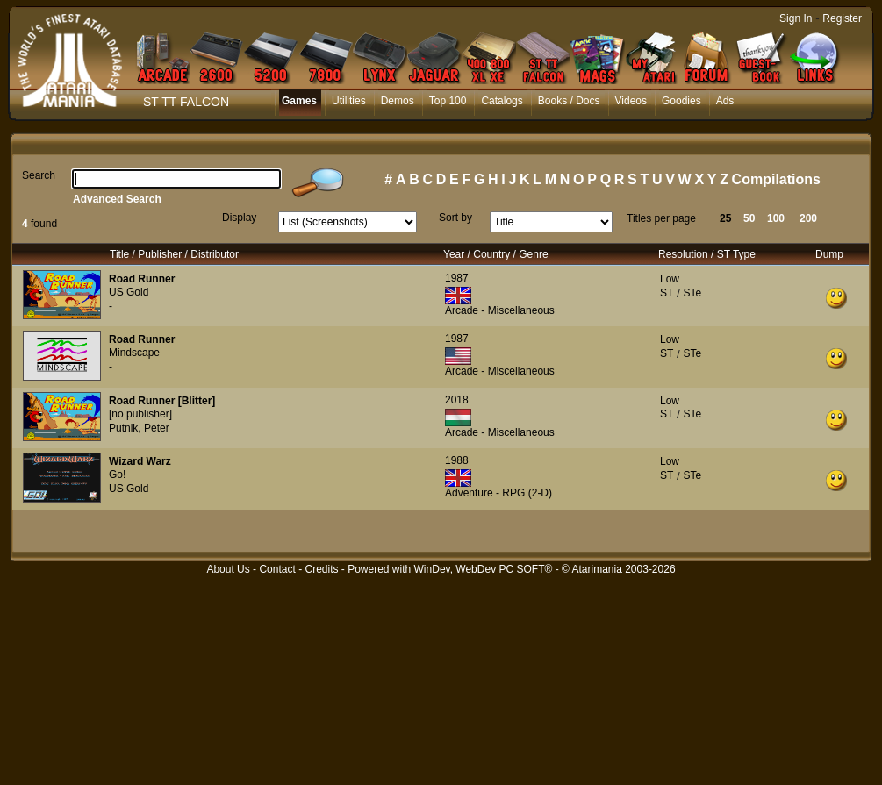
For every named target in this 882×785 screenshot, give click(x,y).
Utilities (349, 101)
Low (669, 279)
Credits (321, 569)
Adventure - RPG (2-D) (498, 493)
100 (776, 218)
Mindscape (134, 352)
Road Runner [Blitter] (162, 401)
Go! (117, 474)
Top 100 (448, 101)
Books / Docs (569, 101)
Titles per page (661, 218)
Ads (725, 101)
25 (725, 218)
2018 (457, 400)
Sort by (455, 217)
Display (239, 217)
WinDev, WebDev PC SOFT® (483, 569)
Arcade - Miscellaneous (500, 310)
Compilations (776, 179)
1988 (457, 460)
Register (842, 18)
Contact (277, 569)
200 (808, 218)
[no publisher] (140, 414)
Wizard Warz (140, 461)
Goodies (681, 101)
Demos (397, 101)
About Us (227, 569)
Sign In (795, 18)
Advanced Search (117, 199)
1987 (457, 278)
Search (38, 175)
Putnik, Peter (139, 428)
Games (299, 101)
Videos (631, 101)
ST (666, 293)
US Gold (128, 292)
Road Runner (142, 279)
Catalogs (501, 101)
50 (749, 218)
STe (692, 293)
